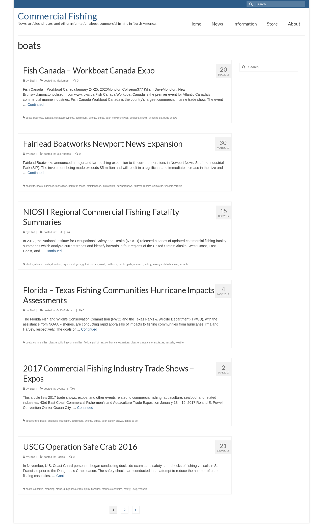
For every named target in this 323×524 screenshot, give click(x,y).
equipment (81, 117)
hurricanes (115, 342)
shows (143, 117)
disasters (56, 264)
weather (180, 342)
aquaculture (32, 420)
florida (87, 342)
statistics (168, 264)
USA (59, 232)
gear (108, 117)
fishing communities (71, 342)
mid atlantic (108, 186)
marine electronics (112, 489)
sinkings (157, 264)
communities (40, 342)
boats (29, 117)
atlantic (38, 264)
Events (61, 388)
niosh (102, 264)
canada (49, 117)
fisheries (95, 489)
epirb (87, 489)
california (38, 489)
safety (148, 264)
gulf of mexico (90, 264)
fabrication (61, 186)
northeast (112, 264)
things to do (155, 117)
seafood (134, 117)
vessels (169, 186)
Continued (36, 105)
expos (100, 117)
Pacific (61, 456)
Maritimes (63, 80)
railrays (138, 186)
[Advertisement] (272, 155)
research (138, 264)
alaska (29, 264)
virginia (178, 186)
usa (176, 264)
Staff (32, 80)
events (92, 117)
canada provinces (64, 117)
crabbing (49, 489)
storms (153, 342)
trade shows (170, 117)
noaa (145, 342)
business (38, 117)
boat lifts (30, 186)
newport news (124, 186)
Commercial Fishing (57, 15)
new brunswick (120, 117)
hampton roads (76, 186)
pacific (122, 264)
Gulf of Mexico (65, 310)
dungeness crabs (73, 489)
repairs (147, 186)
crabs (59, 489)
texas (161, 342)
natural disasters (131, 342)
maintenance (94, 186)
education (64, 420)
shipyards (157, 186)
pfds (129, 264)
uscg (134, 489)
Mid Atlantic (64, 153)
